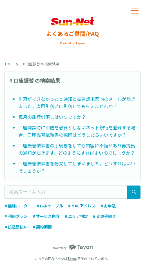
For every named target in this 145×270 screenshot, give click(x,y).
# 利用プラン (16, 216)
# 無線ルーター (18, 206)
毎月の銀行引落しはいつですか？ (52, 116)
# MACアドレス (81, 206)
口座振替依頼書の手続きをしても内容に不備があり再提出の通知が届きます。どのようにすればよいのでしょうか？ (76, 149)
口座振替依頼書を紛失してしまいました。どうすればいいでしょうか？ (76, 167)
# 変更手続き (104, 216)
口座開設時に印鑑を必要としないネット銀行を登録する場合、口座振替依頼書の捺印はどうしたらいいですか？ (76, 131)
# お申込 (108, 206)
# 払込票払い (16, 227)
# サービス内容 (46, 216)
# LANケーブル (50, 206)
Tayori (72, 258)
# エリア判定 (76, 216)
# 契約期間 (42, 227)
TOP (8, 64)
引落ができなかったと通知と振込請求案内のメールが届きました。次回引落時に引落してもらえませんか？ (76, 102)
